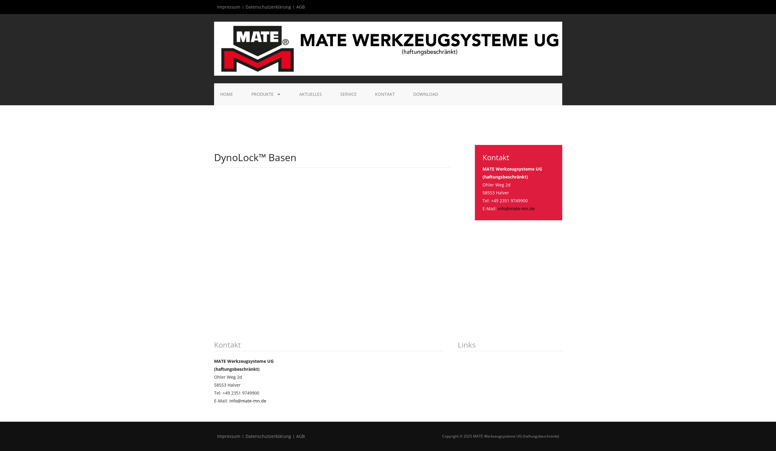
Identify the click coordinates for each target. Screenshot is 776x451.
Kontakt (385, 94)
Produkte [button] (266, 94)
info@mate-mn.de (516, 208)
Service (348, 94)
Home (226, 94)
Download (425, 94)
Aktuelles (310, 94)
